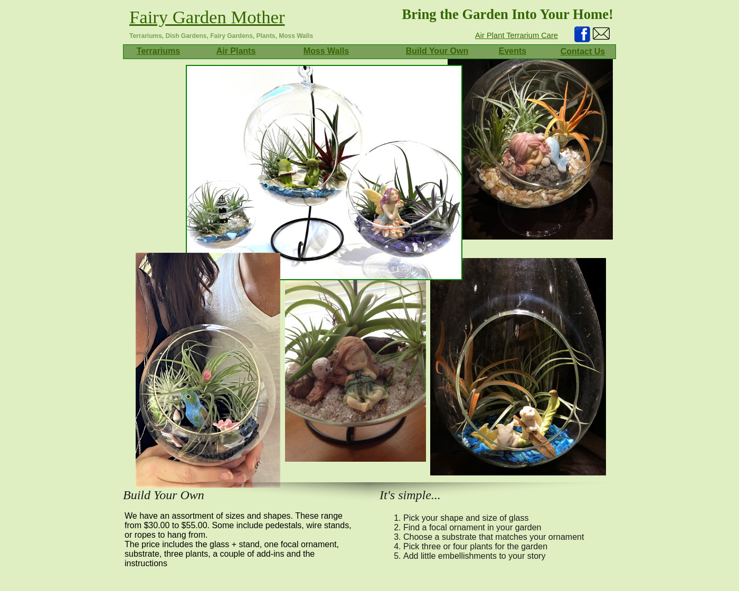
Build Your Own (437, 50)
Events (512, 50)
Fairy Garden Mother (207, 17)
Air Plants (236, 50)
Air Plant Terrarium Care (516, 35)
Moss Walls (326, 50)
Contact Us (583, 51)
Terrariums (158, 50)
